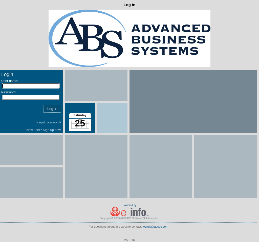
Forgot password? (48, 122)
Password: (8, 92)
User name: (9, 81)
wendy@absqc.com (155, 226)
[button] (52, 108)
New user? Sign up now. (43, 130)
